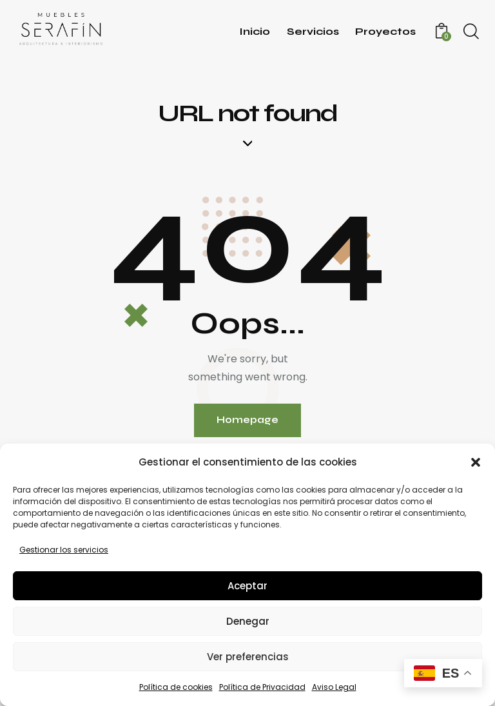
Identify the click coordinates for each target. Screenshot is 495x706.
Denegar (247, 621)
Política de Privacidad (262, 686)
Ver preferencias (248, 656)
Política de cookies (176, 686)
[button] (475, 462)
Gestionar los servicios (63, 549)
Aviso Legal (334, 686)
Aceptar (247, 586)
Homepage (247, 420)
